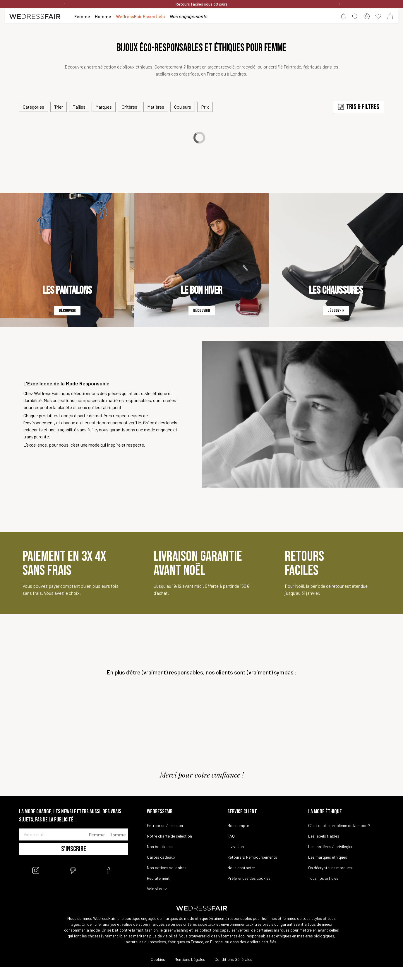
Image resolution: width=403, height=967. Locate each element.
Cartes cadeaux (161, 857)
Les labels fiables (323, 835)
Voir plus (154, 888)
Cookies (158, 959)
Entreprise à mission (165, 825)
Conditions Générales (233, 959)
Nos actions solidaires (166, 867)
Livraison (235, 846)
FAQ (231, 835)
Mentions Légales (189, 959)
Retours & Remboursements (252, 857)
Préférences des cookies (248, 878)
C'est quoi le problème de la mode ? (339, 825)
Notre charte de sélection (169, 835)
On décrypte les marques (330, 867)
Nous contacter (241, 867)
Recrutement (158, 878)
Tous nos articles (323, 878)
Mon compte (238, 825)
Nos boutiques (160, 846)
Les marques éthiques (327, 857)
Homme (117, 834)
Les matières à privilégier (330, 846)
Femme (97, 834)
